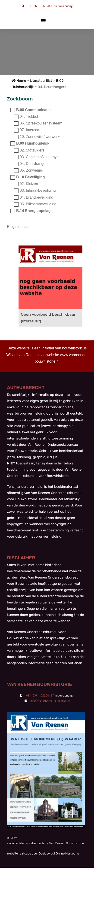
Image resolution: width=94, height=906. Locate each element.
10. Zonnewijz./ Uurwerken (41, 137)
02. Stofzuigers (32, 150)
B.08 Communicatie (33, 110)
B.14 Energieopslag (33, 211)
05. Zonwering (31, 170)
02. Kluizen (29, 184)
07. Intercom (30, 130)
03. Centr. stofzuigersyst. (40, 157)
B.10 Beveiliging (30, 177)
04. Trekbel (29, 116)
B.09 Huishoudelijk (32, 143)
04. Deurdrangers (34, 164)
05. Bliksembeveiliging (38, 204)
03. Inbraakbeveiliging (38, 191)
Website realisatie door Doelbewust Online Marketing (43, 853)
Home (19, 81)
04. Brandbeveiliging (36, 197)
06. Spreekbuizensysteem (41, 123)
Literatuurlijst (41, 81)
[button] (43, 20)
